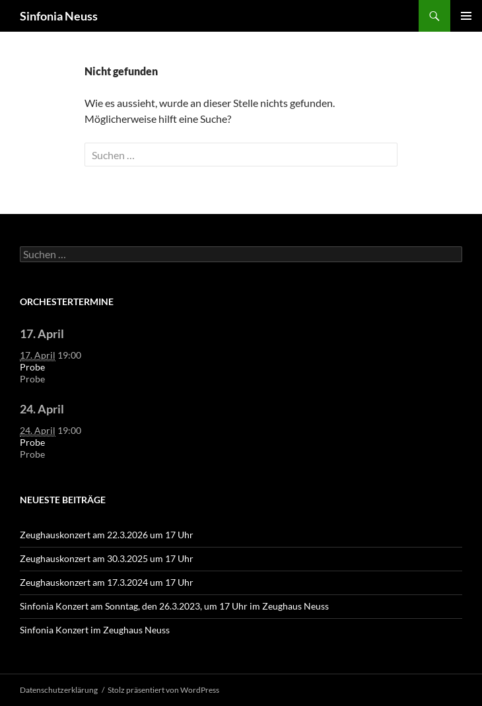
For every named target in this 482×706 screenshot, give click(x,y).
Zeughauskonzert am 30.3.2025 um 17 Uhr (106, 558)
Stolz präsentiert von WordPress (163, 690)
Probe (32, 366)
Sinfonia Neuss (59, 16)
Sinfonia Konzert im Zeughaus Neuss (95, 629)
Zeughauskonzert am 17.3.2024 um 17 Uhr (106, 582)
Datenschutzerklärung (59, 690)
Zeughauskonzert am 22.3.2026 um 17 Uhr (106, 534)
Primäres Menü (466, 16)
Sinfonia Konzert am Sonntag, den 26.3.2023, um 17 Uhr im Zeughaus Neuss (174, 606)
